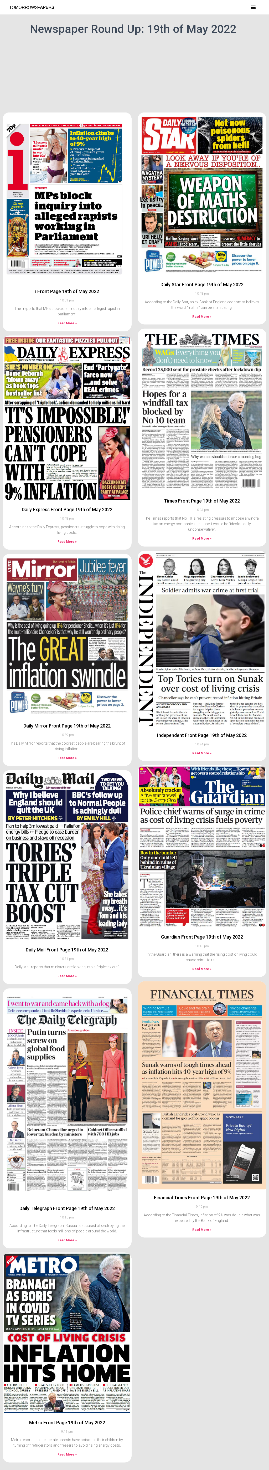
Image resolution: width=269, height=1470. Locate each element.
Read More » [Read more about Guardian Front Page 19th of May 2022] (201, 925)
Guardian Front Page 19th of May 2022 (202, 893)
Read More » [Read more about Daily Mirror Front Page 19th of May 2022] (67, 714)
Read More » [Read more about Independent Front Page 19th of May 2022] (201, 709)
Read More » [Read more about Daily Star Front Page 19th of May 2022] (201, 272)
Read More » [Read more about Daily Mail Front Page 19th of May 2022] (67, 932)
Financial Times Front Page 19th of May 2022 (202, 1153)
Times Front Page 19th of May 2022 (202, 457)
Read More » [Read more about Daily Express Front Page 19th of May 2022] (67, 497)
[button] (253, 7)
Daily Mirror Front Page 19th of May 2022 (67, 682)
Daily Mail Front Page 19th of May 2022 (67, 905)
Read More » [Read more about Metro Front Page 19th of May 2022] (67, 1410)
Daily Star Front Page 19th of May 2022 (202, 240)
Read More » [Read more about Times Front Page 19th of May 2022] (201, 494)
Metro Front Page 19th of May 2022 (67, 1378)
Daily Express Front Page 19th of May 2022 (67, 465)
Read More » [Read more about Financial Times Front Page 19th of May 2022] (201, 1185)
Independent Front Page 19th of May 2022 (202, 691)
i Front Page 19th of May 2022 (67, 247)
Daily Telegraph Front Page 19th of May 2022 (67, 1164)
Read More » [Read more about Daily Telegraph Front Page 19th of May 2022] (67, 1196)
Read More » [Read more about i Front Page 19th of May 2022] (67, 279)
